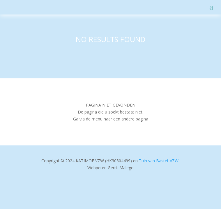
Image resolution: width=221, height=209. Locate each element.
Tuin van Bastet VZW (158, 160)
